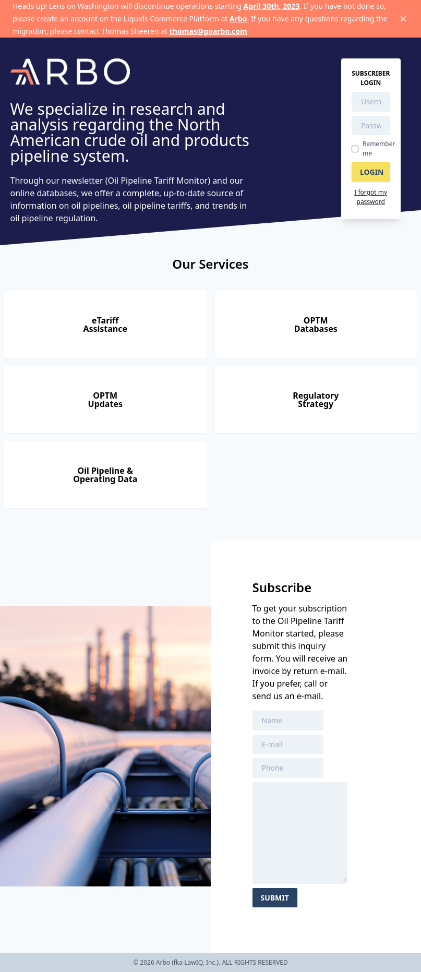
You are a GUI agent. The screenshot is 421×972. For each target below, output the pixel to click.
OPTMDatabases (316, 324)
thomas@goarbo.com (208, 31)
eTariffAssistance (105, 324)
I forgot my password (370, 197)
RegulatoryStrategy (316, 400)
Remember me (379, 148)
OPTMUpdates (105, 400)
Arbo (238, 18)
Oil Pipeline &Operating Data (105, 475)
